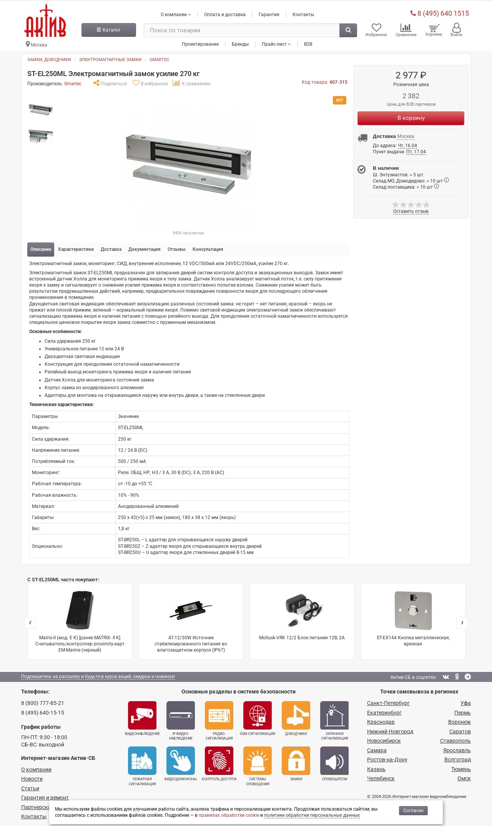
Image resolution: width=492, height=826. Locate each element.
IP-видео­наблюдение (180, 719)
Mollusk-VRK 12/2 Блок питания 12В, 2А (302, 613)
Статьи (30, 787)
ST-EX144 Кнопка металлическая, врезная (413, 616)
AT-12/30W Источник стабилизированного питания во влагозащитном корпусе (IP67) (191, 619)
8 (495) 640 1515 (440, 11)
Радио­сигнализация (219, 719)
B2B (308, 42)
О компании (36, 768)
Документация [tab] (144, 247)
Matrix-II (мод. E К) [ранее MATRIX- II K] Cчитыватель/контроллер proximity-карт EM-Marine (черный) (80, 619)
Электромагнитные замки (110, 58)
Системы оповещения (257, 764)
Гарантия (269, 12)
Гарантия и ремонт (45, 796)
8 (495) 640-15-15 (42, 711)
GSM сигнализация (257, 717)
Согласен (413, 810)
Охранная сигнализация (334, 719)
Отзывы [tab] (177, 247)
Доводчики (296, 717)
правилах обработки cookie (229, 815)
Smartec (159, 58)
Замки (296, 762)
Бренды (240, 42)
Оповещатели (334, 762)
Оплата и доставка (225, 12)
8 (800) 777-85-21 (42, 701)
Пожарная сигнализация (142, 764)
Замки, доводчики (49, 58)
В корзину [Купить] (411, 116)
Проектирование (200, 42)
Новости (32, 777)
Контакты (303, 12)
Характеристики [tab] (76, 247)
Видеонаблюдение (142, 717)
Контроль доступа (219, 762)
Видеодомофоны (181, 762)
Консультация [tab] (208, 247)
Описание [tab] (40, 247)
